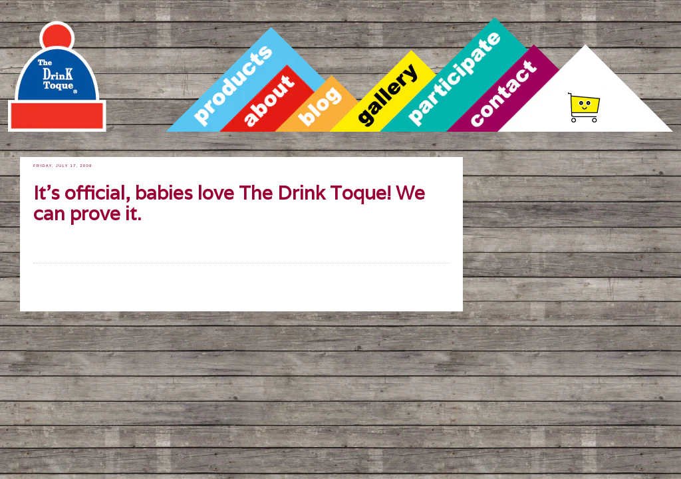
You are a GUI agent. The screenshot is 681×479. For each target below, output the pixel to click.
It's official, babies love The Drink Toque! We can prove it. (229, 204)
